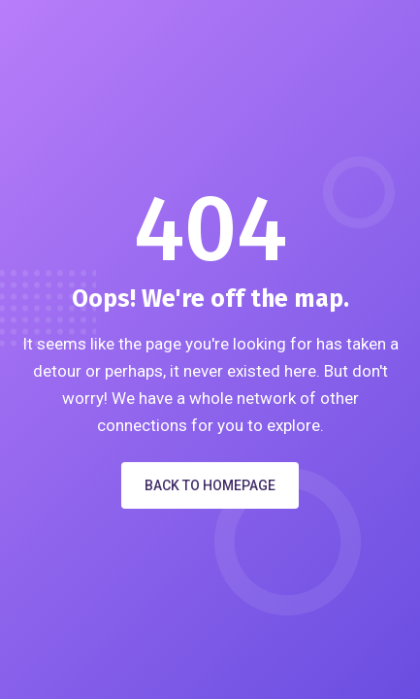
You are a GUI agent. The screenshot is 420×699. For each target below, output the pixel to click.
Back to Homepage (210, 485)
